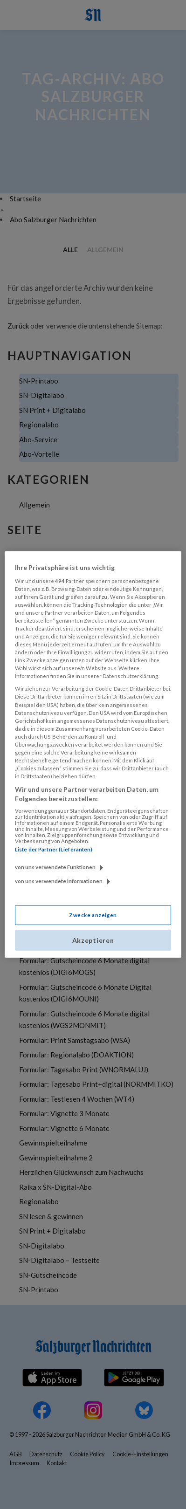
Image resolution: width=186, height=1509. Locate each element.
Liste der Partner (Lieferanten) (54, 849)
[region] (93, 754)
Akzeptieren (93, 940)
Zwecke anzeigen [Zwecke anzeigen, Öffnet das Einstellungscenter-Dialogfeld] (93, 915)
